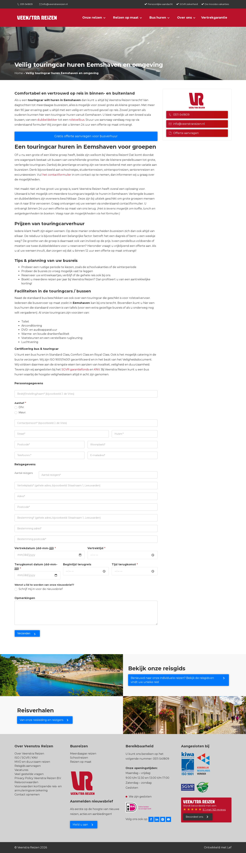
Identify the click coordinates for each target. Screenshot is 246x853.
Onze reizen (92, 17)
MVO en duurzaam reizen (32, 761)
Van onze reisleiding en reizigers (41, 720)
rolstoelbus (76, 119)
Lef (229, 847)
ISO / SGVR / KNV (26, 757)
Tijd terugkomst (125, 564)
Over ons (184, 17)
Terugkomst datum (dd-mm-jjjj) (36, 566)
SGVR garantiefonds (75, 369)
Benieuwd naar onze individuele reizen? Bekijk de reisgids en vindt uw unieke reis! (172, 680)
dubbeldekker (47, 119)
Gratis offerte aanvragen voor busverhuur (86, 136)
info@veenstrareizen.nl (55, 4)
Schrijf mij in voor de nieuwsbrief (39, 589)
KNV (97, 369)
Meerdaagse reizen (83, 753)
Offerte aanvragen (184, 133)
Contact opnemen (27, 794)
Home (19, 73)
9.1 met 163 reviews (214, 809)
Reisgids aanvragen (28, 765)
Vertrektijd (96, 548)
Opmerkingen (25, 598)
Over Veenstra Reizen (29, 753)
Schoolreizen (79, 757)
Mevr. (20, 412)
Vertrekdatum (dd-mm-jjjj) (35, 548)
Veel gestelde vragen (29, 774)
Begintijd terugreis (77, 564)
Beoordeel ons (194, 816)
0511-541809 (26, 4)
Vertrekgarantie (214, 17)
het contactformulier (56, 174)
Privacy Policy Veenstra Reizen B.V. (38, 778)
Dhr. (19, 407)
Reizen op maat (125, 17)
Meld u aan (80, 824)
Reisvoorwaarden (26, 782)
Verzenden (23, 633)
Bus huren (157, 17)
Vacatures (21, 770)
